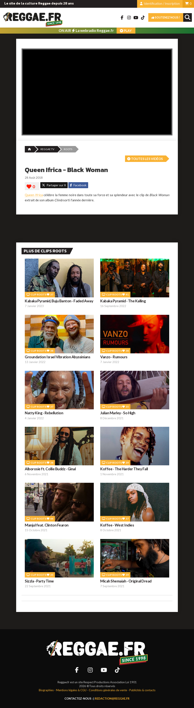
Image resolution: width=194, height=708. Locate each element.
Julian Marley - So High (117, 413)
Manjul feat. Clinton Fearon (47, 525)
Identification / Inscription (160, 3)
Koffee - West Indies (117, 525)
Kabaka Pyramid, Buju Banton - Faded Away (59, 301)
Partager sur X (54, 185)
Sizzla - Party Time (39, 581)
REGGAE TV (47, 149)
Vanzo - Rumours (113, 357)
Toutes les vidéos (145, 159)
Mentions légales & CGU (71, 690)
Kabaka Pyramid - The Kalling (123, 301)
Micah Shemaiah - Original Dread (126, 581)
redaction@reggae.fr (112, 698)
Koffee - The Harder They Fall (124, 469)
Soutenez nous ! (166, 17)
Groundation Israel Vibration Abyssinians (57, 357)
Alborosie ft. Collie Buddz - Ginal (50, 469)
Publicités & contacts (142, 690)
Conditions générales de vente (108, 690)
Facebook (78, 185)
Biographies (46, 690)
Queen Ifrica (34, 195)
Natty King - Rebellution (44, 413)
